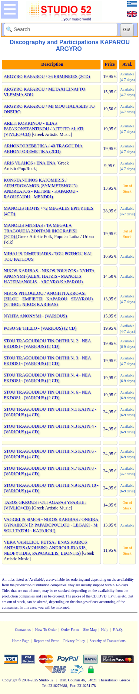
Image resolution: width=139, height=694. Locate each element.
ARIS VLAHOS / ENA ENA (29, 163)
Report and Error (46, 641)
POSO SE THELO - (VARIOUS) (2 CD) (40, 328)
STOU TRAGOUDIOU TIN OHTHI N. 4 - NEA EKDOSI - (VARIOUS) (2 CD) (47, 377)
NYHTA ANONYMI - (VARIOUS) (35, 316)
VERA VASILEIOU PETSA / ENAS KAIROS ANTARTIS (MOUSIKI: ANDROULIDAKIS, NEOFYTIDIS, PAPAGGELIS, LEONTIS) (45, 548)
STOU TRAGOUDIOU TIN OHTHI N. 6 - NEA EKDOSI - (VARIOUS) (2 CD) (47, 395)
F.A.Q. (118, 630)
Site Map (89, 630)
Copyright (9, 680)
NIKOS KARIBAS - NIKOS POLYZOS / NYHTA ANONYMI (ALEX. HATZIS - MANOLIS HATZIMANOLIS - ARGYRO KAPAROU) (49, 276)
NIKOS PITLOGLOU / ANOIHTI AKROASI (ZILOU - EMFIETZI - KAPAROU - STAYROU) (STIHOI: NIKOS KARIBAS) (48, 299)
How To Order (46, 630)
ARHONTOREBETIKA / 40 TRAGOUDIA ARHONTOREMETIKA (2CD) (43, 148)
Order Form (70, 630)
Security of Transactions (107, 641)
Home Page (20, 641)
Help (104, 630)
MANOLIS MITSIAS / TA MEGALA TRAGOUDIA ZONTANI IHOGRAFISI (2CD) (40, 231)
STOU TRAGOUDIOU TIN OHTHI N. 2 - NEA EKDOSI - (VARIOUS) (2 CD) (47, 343)
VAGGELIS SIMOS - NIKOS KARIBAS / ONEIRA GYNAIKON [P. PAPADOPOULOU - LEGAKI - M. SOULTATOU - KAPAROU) (51, 525)
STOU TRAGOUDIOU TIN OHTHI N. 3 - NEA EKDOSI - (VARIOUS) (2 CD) (47, 360)
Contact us (23, 630)
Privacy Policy (74, 641)
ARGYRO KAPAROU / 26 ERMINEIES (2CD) (47, 76)
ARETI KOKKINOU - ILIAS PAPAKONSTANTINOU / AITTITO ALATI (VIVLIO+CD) (43, 129)
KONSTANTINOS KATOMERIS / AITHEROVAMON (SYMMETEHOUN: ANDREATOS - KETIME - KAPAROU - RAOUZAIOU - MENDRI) (41, 188)
